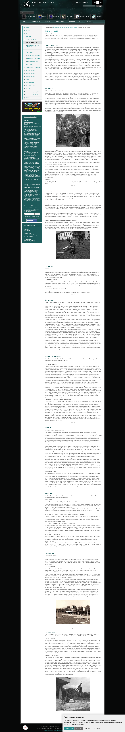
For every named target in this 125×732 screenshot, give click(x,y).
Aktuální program (29, 225)
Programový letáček (84, 16)
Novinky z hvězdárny (30, 117)
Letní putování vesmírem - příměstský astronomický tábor (31, 241)
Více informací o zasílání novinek (31, 216)
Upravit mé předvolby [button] (93, 728)
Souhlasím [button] (69, 728)
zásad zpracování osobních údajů (30, 211)
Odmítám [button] (79, 728)
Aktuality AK (56, 16)
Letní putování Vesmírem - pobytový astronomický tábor (32, 235)
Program (24, 21)
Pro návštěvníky (36, 21)
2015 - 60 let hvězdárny (72, 27)
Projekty (44, 16)
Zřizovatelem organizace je (82, 2)
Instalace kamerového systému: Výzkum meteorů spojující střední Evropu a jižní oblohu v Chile (31, 154)
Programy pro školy (30, 16)
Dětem (81, 21)
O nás (89, 21)
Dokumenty (98, 16)
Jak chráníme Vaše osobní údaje (52, 730)
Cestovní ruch (69, 16)
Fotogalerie (72, 21)
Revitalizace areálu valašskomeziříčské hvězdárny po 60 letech (31, 123)
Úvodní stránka (57, 27)
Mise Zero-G (27, 230)
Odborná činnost (59, 21)
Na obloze (47, 21)
